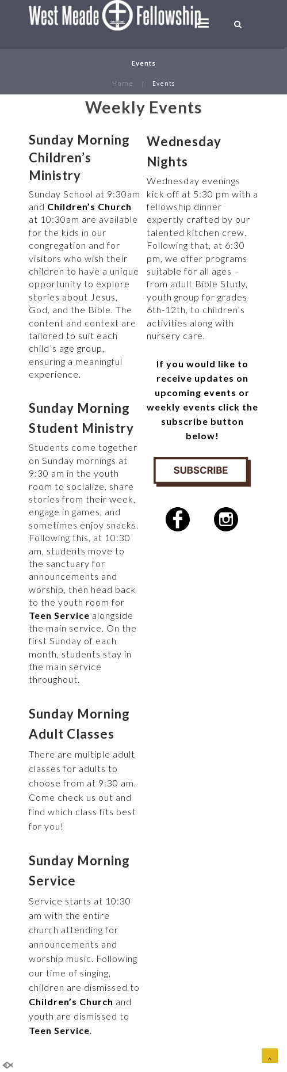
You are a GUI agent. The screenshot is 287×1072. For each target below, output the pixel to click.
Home (122, 83)
